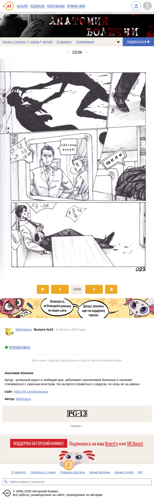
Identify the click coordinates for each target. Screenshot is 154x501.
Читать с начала (14, 42)
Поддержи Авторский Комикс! (38, 443)
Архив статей (124, 472)
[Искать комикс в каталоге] (5, 482)
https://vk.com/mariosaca (31, 391)
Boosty (111, 443)
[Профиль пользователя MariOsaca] (9, 331)
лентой (47, 42)
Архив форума (99, 472)
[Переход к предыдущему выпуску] (19, 169)
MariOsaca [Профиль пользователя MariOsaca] (24, 329)
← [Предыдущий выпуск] (68, 52)
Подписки (37, 6)
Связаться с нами (43, 472)
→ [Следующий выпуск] (86, 52)
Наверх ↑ (77, 426)
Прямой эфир (76, 6)
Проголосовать (19, 347)
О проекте (18, 472)
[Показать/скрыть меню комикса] (118, 41)
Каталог (22, 6)
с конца (34, 42)
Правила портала (72, 472)
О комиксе (64, 42)
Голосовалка (56, 6)
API (140, 472)
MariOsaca (23, 399)
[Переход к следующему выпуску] (77, 169)
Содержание (85, 42)
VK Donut (135, 443)
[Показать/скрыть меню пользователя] (147, 6)
